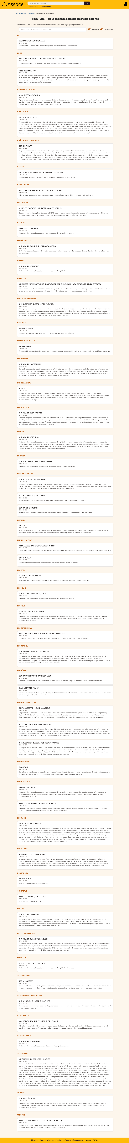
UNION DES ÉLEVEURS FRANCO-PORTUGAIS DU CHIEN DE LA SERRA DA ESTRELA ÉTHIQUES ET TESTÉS (65, 287)
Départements (21, 13)
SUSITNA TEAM (65, 560)
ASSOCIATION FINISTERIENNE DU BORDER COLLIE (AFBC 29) (65, 61)
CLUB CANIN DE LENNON (65, 442)
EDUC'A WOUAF (65, 152)
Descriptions (106, 29)
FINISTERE (31, 13)
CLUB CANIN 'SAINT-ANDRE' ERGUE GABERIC (65, 249)
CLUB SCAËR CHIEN (65, 1103)
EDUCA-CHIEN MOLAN (65, 510)
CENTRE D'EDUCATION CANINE (65, 616)
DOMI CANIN (65, 770)
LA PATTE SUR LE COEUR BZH (65, 832)
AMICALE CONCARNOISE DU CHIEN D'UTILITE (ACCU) (65, 1124)
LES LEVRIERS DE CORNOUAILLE (65, 43)
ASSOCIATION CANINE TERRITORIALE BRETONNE (65, 1024)
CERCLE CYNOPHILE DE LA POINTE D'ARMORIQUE (65, 748)
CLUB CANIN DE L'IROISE (65, 268)
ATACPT (65, 394)
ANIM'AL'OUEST (65, 881)
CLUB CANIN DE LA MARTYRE (65, 418)
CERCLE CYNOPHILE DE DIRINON (65, 965)
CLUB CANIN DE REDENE (65, 920)
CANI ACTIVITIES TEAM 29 (65, 691)
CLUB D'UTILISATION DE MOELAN (65, 484)
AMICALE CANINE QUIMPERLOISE (65, 899)
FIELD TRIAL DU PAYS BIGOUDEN (65, 860)
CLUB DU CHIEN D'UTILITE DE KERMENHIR (65, 463)
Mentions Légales (38, 1140)
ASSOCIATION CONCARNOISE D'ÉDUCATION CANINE (65, 192)
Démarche (50, 1140)
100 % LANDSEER (65, 984)
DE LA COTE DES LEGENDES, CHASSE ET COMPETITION (65, 174)
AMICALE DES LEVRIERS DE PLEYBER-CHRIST (65, 548)
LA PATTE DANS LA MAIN (65, 125)
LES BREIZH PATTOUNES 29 (65, 578)
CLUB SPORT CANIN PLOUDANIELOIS (65, 657)
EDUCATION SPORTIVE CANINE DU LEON (65, 678)
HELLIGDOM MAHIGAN (65, 76)
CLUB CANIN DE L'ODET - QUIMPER (65, 596)
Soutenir (68, 1140)
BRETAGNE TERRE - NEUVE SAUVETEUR (65, 712)
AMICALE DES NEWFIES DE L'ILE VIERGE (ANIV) (65, 807)
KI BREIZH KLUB (65, 348)
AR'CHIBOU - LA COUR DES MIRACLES (65, 1072)
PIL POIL (65, 529)
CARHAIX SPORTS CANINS (65, 99)
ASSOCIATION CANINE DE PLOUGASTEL (65, 730)
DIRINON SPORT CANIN (65, 230)
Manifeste (60, 1140)
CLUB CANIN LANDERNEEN (65, 369)
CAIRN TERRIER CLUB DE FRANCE (65, 498)
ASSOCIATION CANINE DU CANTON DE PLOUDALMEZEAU (65, 636)
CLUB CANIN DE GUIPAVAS (65, 1043)
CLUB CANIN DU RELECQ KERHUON (65, 944)
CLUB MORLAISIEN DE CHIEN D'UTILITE (65, 1004)
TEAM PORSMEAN (65, 330)
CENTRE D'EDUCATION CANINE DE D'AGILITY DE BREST (65, 211)
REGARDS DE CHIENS (65, 791)
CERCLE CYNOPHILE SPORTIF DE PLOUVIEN (65, 309)
